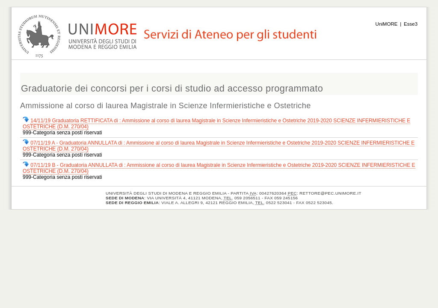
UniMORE (387, 24)
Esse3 (410, 24)
